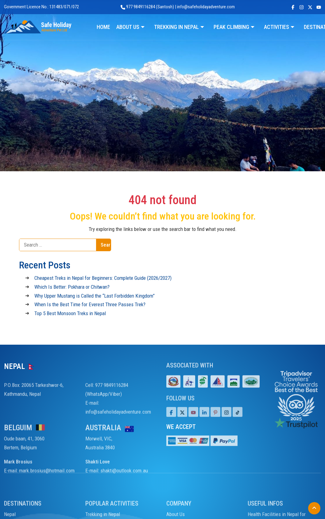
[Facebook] (171, 420)
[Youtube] (193, 420)
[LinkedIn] (204, 420)
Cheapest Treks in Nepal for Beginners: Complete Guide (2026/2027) (103, 278)
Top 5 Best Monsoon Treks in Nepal (70, 313)
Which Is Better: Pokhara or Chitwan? (72, 287)
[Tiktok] (226, 420)
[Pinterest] (215, 420)
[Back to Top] (314, 508)
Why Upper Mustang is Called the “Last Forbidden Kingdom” (94, 296)
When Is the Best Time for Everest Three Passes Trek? (89, 304)
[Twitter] (182, 420)
